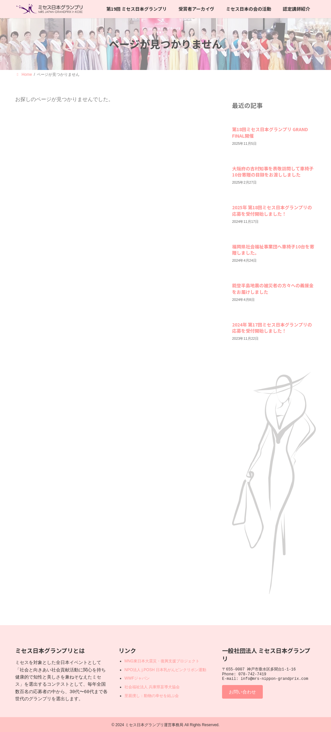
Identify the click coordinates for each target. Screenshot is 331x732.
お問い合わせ (245, 694)
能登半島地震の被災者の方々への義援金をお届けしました (273, 288)
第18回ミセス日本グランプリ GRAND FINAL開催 (270, 132)
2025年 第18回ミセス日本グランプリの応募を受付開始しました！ (272, 210)
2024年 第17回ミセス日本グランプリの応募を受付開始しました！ (272, 327)
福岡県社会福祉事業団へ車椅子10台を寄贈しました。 (273, 249)
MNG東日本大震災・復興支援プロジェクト (161, 661)
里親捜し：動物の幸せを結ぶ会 (151, 695)
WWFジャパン (137, 678)
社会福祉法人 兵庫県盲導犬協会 (152, 687)
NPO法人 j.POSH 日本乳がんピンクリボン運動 (165, 670)
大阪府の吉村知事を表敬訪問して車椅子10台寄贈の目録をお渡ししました (273, 171)
